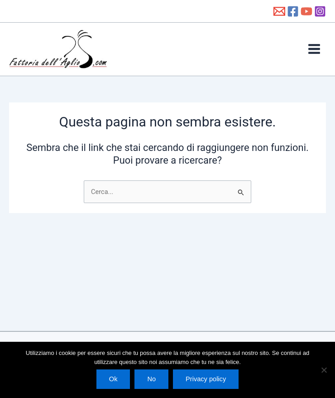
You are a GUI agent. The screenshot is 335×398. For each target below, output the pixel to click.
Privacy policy (206, 379)
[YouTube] (306, 11)
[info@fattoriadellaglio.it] (279, 11)
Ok (113, 379)
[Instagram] (320, 11)
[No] (323, 369)
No (151, 379)
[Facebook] (293, 11)
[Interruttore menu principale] (314, 56)
